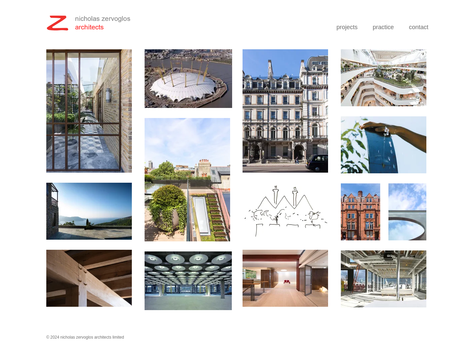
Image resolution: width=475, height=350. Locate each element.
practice (383, 27)
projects (347, 27)
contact (418, 27)
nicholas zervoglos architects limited (92, 337)
